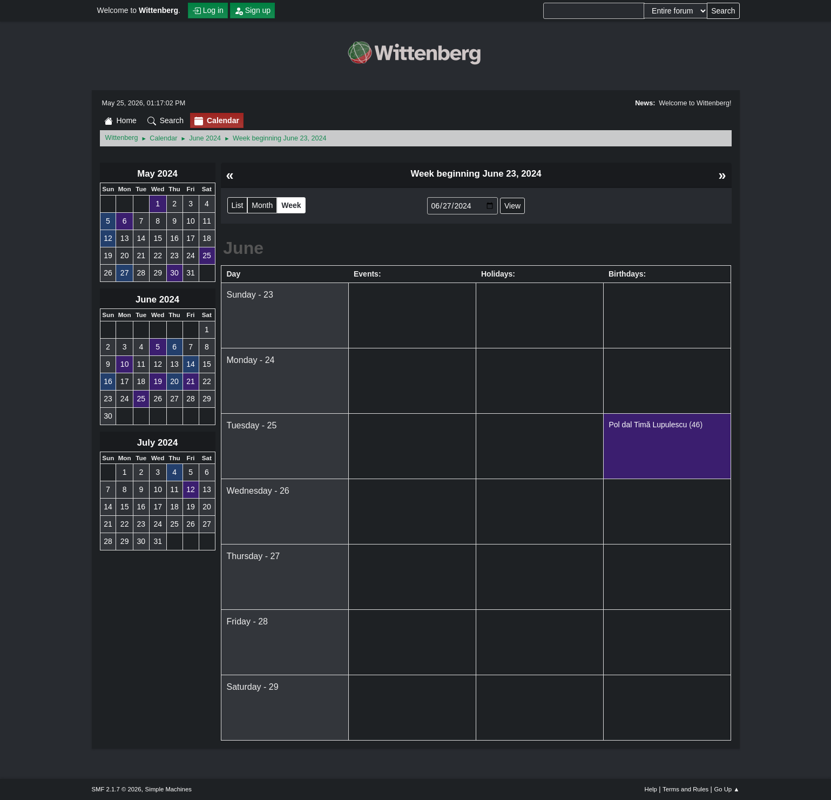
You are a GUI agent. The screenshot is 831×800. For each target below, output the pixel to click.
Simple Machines (168, 789)
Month (262, 205)
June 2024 (157, 299)
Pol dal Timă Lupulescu (648, 424)
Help (651, 789)
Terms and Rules (685, 789)
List (238, 205)
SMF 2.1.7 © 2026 (116, 789)
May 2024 (157, 174)
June (243, 248)
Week (291, 205)
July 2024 (157, 443)
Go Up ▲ (726, 789)
